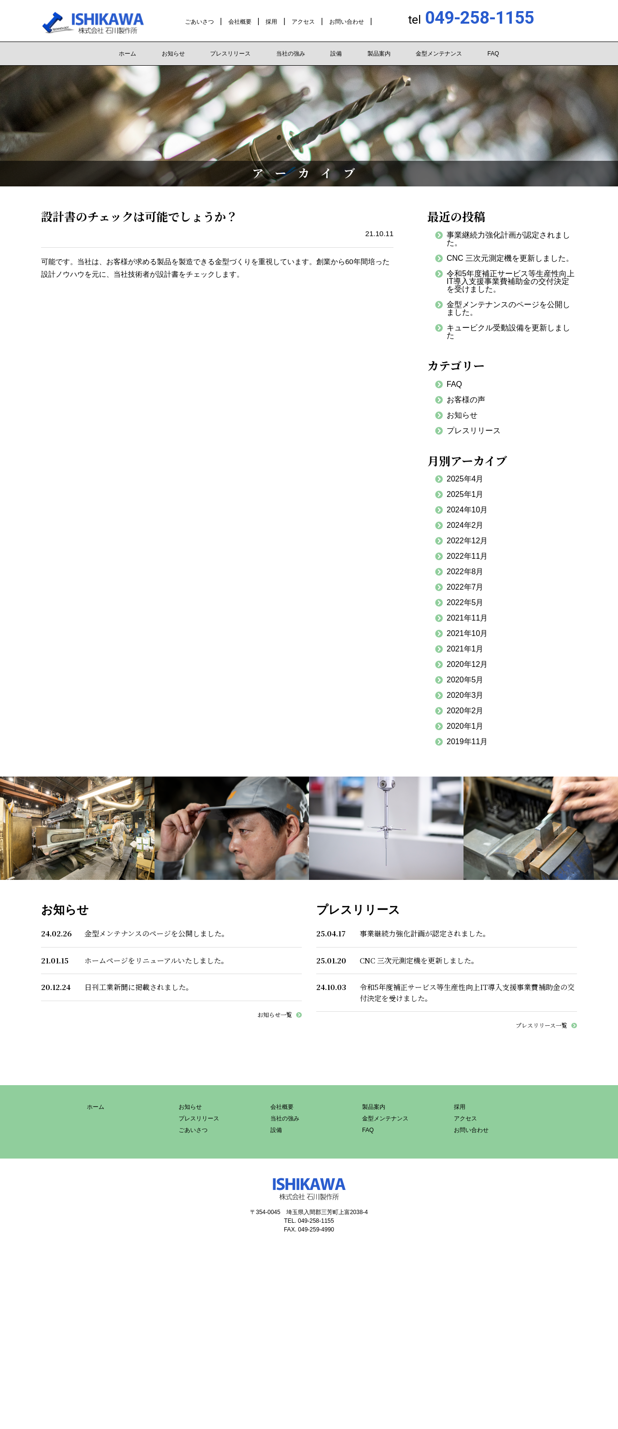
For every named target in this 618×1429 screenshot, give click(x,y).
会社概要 (240, 21)
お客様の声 (466, 400)
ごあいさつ (199, 21)
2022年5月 (465, 602)
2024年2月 (465, 525)
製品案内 (379, 53)
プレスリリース (230, 53)
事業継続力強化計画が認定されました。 (508, 239)
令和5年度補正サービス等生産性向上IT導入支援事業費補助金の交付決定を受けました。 (511, 281)
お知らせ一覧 (274, 1014)
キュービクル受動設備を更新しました (508, 332)
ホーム (127, 53)
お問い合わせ (346, 21)
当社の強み (290, 53)
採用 (271, 21)
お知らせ (173, 53)
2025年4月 (465, 479)
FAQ (493, 53)
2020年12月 (467, 664)
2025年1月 (465, 494)
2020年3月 (465, 695)
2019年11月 (467, 741)
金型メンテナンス (439, 53)
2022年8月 (465, 571)
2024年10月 (467, 510)
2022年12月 (467, 541)
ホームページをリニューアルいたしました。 (156, 960)
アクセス (303, 21)
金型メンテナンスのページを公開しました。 (508, 308)
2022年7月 (465, 587)
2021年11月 (467, 618)
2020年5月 (465, 680)
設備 (336, 53)
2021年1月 (465, 649)
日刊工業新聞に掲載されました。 (138, 987)
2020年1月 (465, 726)
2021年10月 (467, 633)
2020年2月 (465, 711)
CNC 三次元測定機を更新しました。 (510, 258)
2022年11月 (467, 556)
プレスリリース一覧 (541, 1025)
